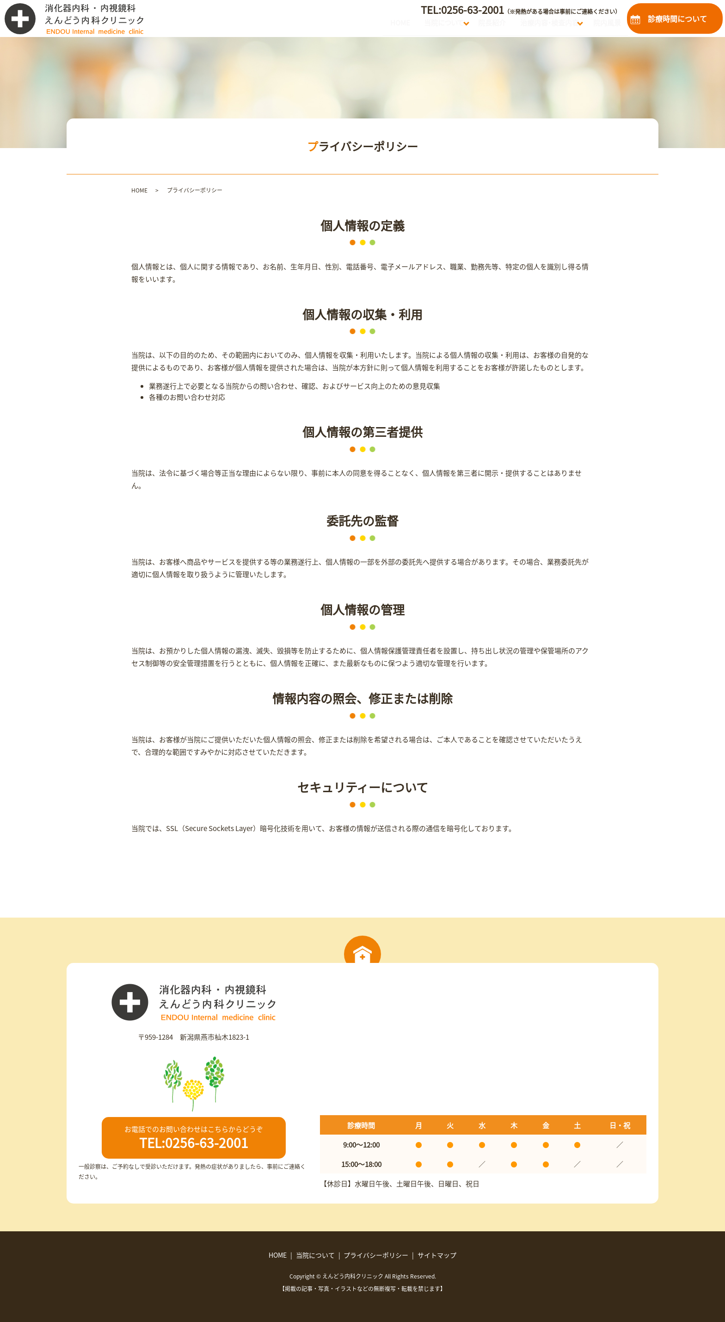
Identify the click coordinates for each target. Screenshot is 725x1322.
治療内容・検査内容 (531, 25)
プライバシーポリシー (376, 1255)
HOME (348, 25)
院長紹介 (463, 25)
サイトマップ (437, 1255)
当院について (402, 25)
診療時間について (677, 18)
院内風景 (602, 25)
